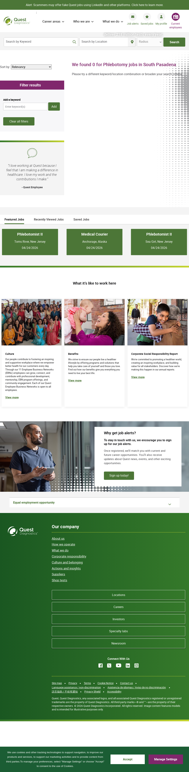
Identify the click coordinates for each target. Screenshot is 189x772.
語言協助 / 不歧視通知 (65, 742)
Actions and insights (66, 618)
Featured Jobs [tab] (14, 270)
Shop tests (59, 630)
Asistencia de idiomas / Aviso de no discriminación (136, 738)
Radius (143, 41)
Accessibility (114, 742)
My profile (161, 23)
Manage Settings (165, 759)
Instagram (136, 716)
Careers (118, 657)
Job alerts (133, 23)
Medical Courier (94, 285)
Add (54, 157)
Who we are (81, 21)
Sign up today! (119, 526)
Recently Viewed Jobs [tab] (49, 270)
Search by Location (94, 41)
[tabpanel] (94, 292)
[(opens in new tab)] (157, 403)
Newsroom (118, 694)
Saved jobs (147, 23)
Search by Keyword (18, 41)
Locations (118, 645)
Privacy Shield (92, 742)
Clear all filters (18, 172)
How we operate (63, 595)
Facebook (100, 716)
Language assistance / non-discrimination (76, 738)
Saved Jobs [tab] (81, 270)
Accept (127, 759)
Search (174, 42)
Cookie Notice (106, 733)
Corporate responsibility (69, 607)
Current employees (175, 25)
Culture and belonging (67, 613)
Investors (119, 670)
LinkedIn (128, 716)
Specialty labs (118, 682)
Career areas (51, 21)
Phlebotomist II (30, 285)
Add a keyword (12, 150)
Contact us (126, 733)
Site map (57, 733)
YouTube (118, 716)
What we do (111, 21)
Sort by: (5, 117)
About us (58, 589)
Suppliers (58, 624)
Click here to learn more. (147, 5)
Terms (87, 733)
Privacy (73, 733)
